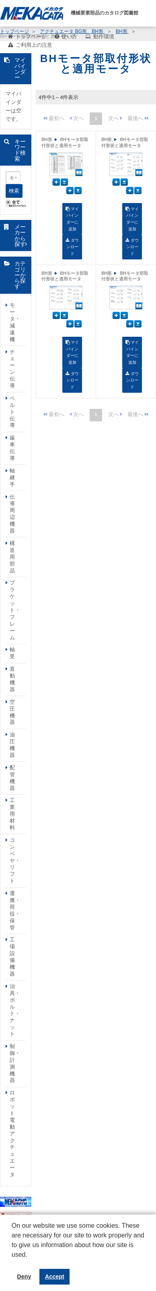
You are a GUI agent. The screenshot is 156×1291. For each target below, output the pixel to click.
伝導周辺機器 (12, 514)
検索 (14, 191)
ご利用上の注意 (34, 45)
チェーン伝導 (12, 369)
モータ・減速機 (15, 322)
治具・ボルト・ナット (15, 1010)
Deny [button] (24, 1276)
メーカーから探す (20, 235)
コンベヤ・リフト (15, 860)
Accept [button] (54, 1276)
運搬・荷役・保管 (15, 910)
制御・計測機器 (15, 1063)
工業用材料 (12, 814)
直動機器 (12, 679)
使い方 (69, 36)
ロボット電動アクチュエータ (12, 1133)
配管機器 (12, 778)
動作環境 (103, 36)
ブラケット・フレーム (15, 610)
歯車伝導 (12, 448)
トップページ (31, 36)
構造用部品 (12, 557)
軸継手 (12, 477)
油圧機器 (12, 744)
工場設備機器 (12, 956)
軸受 (12, 653)
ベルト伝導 (12, 412)
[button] (13, 1261)
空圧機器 (12, 712)
